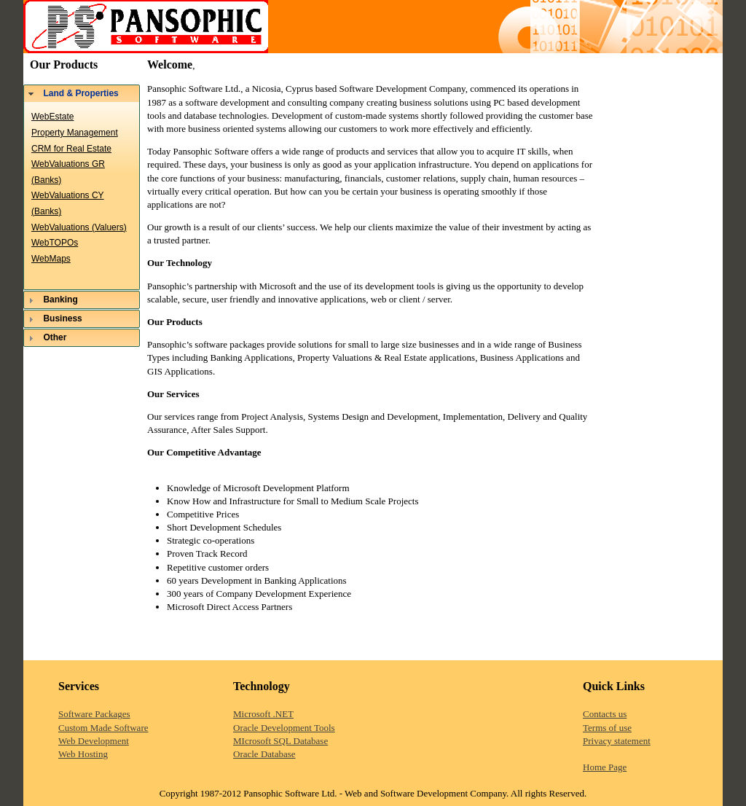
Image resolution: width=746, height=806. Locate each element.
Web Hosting (83, 753)
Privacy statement (617, 740)
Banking (60, 299)
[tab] (81, 94)
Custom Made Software (103, 727)
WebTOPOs (54, 243)
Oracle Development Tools (284, 727)
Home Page (605, 767)
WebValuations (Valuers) (79, 227)
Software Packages (94, 713)
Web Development (93, 740)
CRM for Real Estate (71, 149)
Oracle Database (264, 753)
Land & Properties (80, 93)
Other (54, 337)
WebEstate (52, 116)
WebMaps (51, 259)
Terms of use (607, 727)
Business (62, 318)
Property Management (74, 133)
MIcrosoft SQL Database (280, 740)
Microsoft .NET (263, 713)
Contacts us (605, 713)
